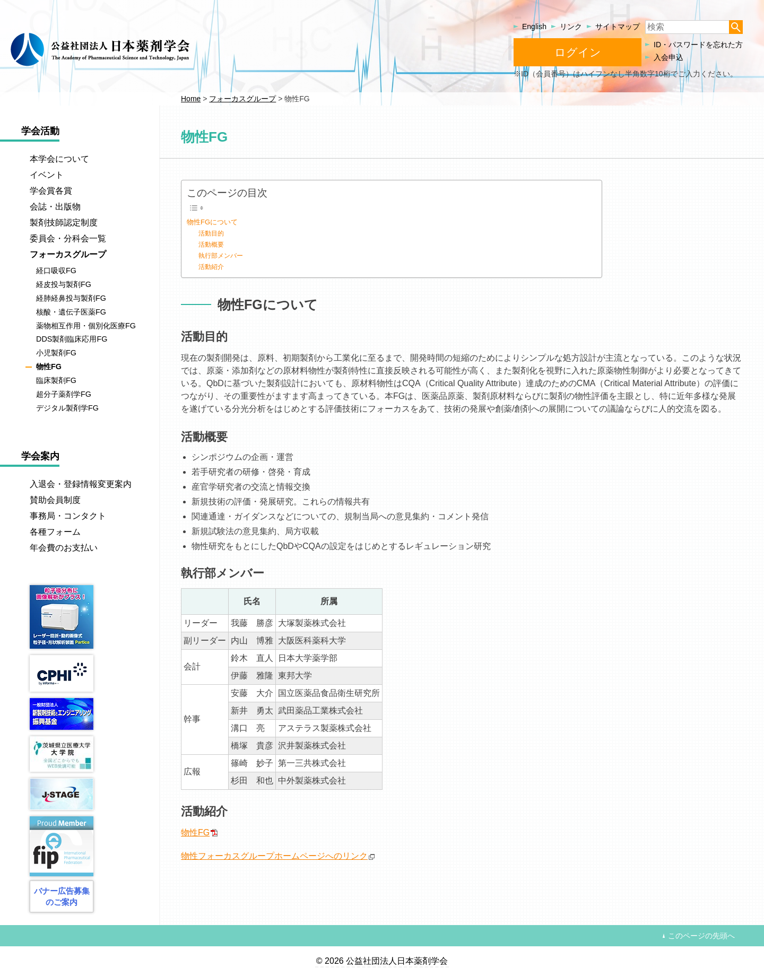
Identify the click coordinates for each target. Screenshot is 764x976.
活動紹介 (211, 266)
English (534, 26)
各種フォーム (55, 531)
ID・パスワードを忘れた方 (698, 44)
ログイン (577, 52)
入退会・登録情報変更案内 (81, 484)
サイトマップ (617, 26)
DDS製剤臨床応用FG (71, 339)
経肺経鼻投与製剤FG (71, 298)
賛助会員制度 (55, 499)
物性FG (195, 832)
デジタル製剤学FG (67, 408)
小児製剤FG (56, 353)
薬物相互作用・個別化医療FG (86, 325)
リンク (571, 26)
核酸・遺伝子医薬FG (71, 312)
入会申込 (668, 57)
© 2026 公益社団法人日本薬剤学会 (382, 960)
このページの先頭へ (701, 935)
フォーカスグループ (68, 254)
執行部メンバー (220, 255)
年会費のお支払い (64, 547)
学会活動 (40, 131)
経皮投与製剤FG (63, 284)
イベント (47, 174)
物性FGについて (212, 222)
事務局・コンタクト (68, 515)
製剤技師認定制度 (64, 222)
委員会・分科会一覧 (68, 238)
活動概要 (211, 244)
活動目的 (211, 233)
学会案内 (40, 456)
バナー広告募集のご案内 (62, 896)
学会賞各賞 (51, 190)
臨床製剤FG (56, 380)
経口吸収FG (56, 270)
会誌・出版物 (55, 206)
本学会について (59, 158)
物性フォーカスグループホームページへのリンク (274, 855)
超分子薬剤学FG (63, 394)
